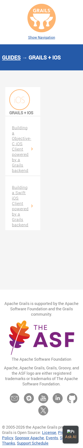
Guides (11, 57)
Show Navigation (41, 37)
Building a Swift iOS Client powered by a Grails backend (20, 206)
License (49, 432)
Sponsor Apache (29, 437)
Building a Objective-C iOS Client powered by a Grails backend (21, 149)
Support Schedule (32, 443)
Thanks (8, 443)
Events (52, 437)
